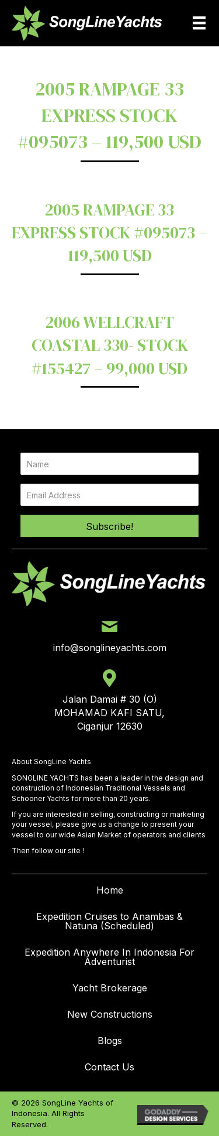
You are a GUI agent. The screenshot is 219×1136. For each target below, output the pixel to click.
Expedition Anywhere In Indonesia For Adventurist (109, 956)
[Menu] (199, 23)
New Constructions (109, 1014)
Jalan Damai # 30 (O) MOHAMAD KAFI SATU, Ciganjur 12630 (109, 712)
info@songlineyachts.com (109, 647)
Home (109, 890)
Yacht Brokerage (109, 988)
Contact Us (109, 1067)
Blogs (110, 1040)
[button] (109, 526)
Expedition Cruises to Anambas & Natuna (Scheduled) (109, 921)
